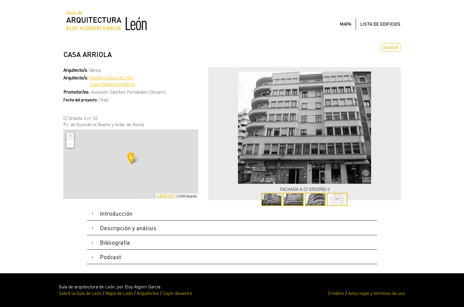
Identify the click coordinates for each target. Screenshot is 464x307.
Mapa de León (119, 293)
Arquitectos (148, 293)
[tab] (232, 214)
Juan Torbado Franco (112, 84)
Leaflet (166, 195)
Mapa (345, 24)
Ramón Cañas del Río (111, 77)
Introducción (116, 213)
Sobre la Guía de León (80, 293)
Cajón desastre (177, 293)
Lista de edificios (380, 24)
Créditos (336, 293)
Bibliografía (115, 242)
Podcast (110, 257)
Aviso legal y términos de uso (376, 293)
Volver (390, 47)
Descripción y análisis (128, 228)
